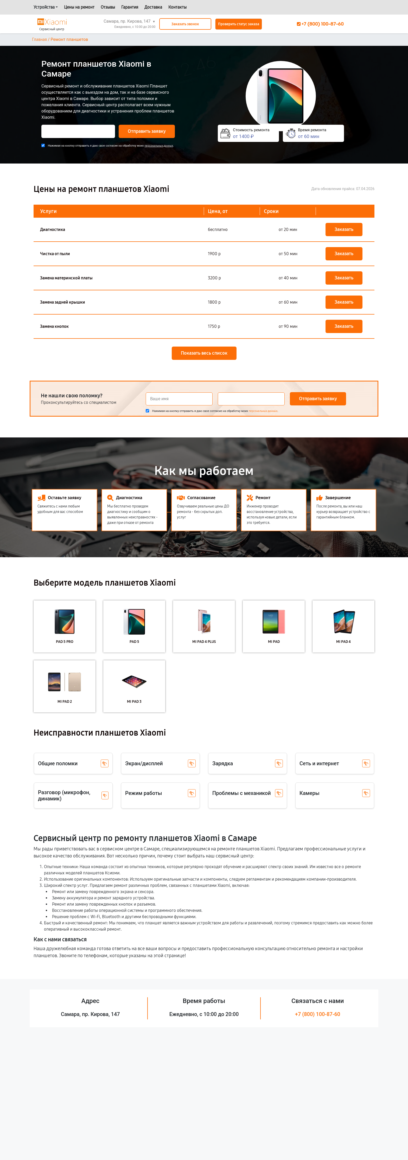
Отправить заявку (147, 131)
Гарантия (129, 7)
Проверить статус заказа (238, 24)
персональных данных (158, 145)
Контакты (177, 7)
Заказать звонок (185, 24)
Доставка (153, 7)
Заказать (344, 229)
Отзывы (108, 7)
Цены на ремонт (79, 7)
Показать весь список (204, 353)
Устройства (44, 7)
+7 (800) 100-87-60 (317, 1014)
